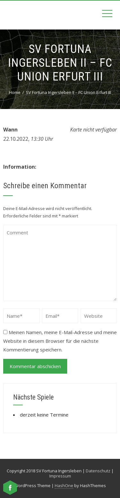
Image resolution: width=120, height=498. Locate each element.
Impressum (60, 476)
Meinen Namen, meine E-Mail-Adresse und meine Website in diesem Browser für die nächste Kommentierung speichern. (60, 341)
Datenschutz (98, 471)
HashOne (64, 485)
